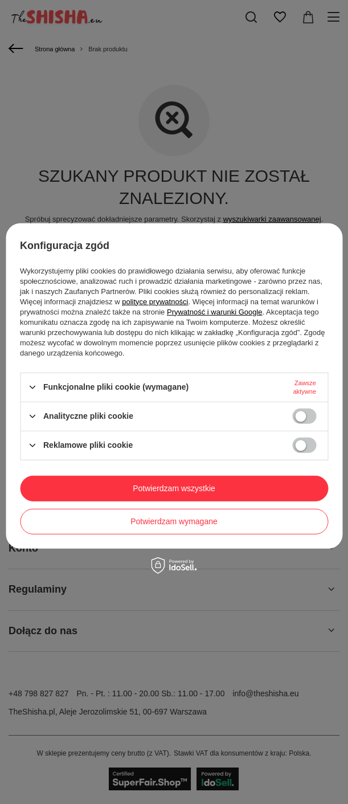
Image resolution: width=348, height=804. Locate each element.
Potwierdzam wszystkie (174, 488)
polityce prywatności (155, 301)
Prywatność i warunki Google (215, 311)
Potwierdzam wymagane (174, 521)
